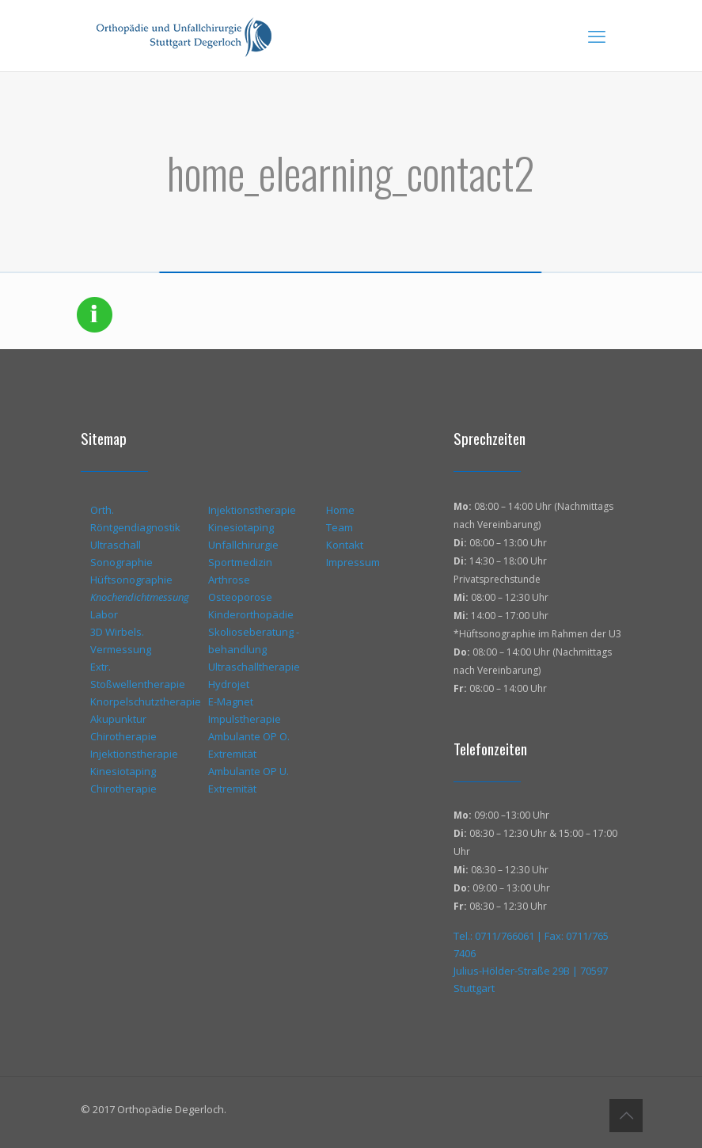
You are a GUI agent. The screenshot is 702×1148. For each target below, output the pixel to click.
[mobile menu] (596, 35)
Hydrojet (228, 684)
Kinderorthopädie (251, 614)
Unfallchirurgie (243, 545)
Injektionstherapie (134, 754)
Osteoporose (240, 597)
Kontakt (344, 545)
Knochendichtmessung (139, 597)
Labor (104, 614)
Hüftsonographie (131, 579)
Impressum (353, 562)
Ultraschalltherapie (254, 667)
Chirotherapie (123, 736)
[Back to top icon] (626, 1115)
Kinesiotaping (123, 771)
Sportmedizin (240, 562)
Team (339, 527)
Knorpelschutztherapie (145, 701)
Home (340, 510)
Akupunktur (118, 719)
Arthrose (229, 579)
